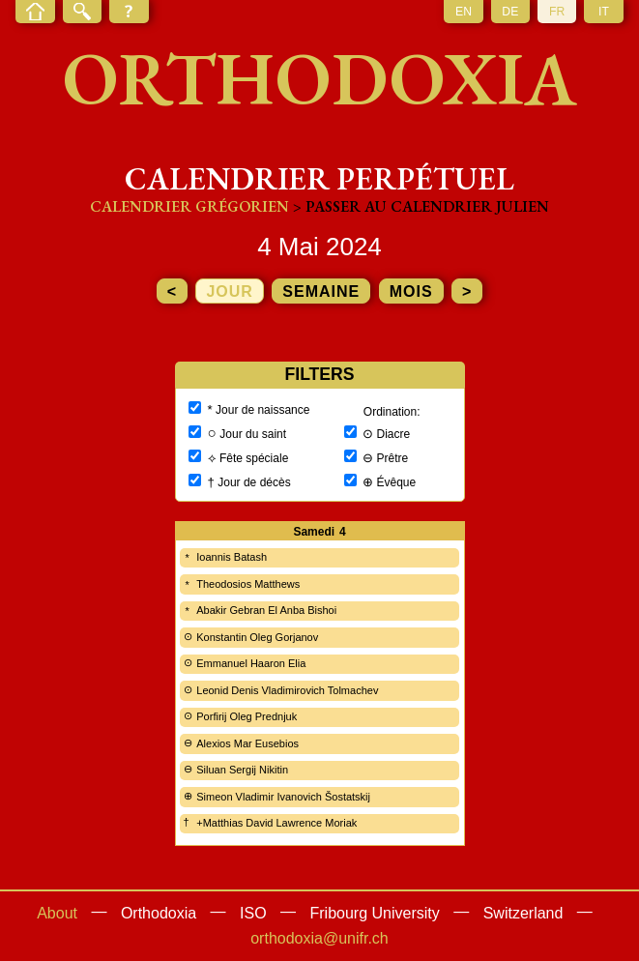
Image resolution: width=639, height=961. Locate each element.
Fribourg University (375, 913)
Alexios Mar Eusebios (247, 743)
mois (411, 291)
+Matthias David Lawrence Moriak (276, 823)
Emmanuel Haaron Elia (250, 663)
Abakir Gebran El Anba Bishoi (266, 610)
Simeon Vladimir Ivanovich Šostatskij (283, 796)
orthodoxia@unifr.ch (319, 938)
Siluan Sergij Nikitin (242, 769)
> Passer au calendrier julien (421, 206)
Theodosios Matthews (248, 584)
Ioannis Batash (231, 557)
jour (229, 291)
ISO (253, 913)
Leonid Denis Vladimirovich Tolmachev (287, 690)
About (57, 913)
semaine (321, 291)
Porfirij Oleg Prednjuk (246, 716)
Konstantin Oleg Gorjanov (257, 637)
